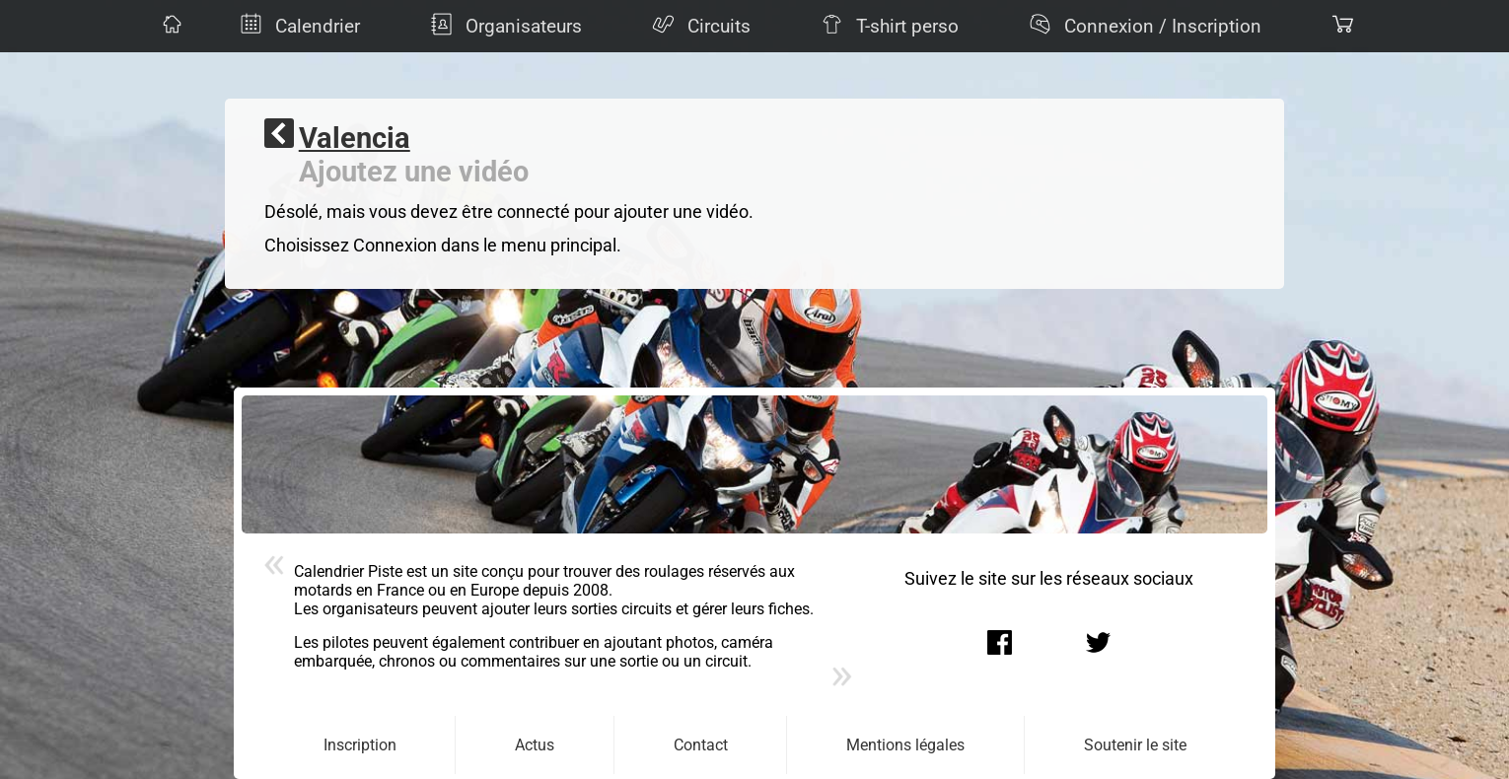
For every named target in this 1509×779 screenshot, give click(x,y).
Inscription (359, 745)
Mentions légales (905, 745)
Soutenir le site (1135, 745)
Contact (701, 745)
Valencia (354, 138)
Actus (534, 745)
